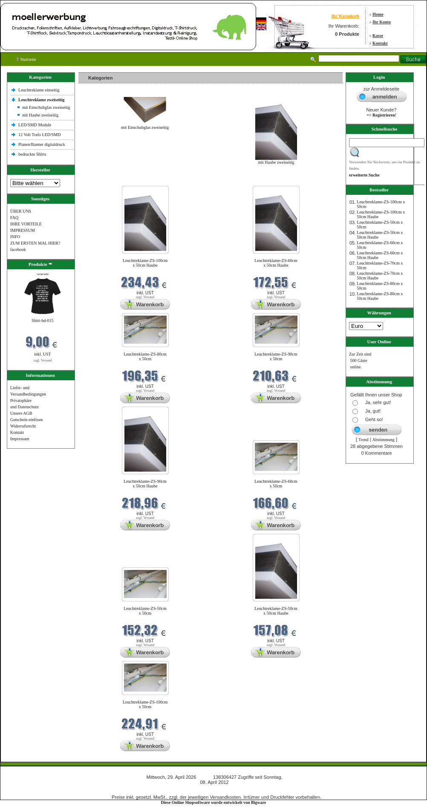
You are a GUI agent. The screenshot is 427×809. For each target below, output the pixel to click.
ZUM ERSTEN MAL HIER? (35, 243)
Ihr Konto (381, 22)
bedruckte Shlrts (32, 154)
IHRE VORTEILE (26, 224)
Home (378, 14)
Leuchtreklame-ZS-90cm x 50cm (275, 356)
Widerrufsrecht (23, 426)
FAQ (14, 217)
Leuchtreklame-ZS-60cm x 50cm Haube (275, 263)
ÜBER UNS (20, 211)
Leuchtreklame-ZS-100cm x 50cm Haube (145, 263)
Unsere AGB (21, 413)
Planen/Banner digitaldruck (41, 144)
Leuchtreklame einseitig (39, 90)
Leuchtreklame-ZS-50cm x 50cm (145, 610)
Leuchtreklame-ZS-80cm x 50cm (145, 356)
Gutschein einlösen (26, 419)
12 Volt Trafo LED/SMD (39, 134)
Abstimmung (383, 439)
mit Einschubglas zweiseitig (46, 107)
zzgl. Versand (43, 360)
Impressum (19, 438)
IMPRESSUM (22, 230)
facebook (18, 249)
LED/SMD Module (35, 124)
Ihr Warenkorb (345, 16)
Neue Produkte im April (101, 180)
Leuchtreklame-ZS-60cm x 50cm (275, 483)
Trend (363, 439)
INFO (15, 236)
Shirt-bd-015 (42, 320)
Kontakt (380, 43)
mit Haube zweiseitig (40, 115)
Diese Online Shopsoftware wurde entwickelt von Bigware (213, 802)
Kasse (377, 35)
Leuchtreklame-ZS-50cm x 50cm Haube (275, 610)
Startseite (26, 59)
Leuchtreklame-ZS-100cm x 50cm (145, 704)
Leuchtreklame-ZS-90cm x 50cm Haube (145, 483)
